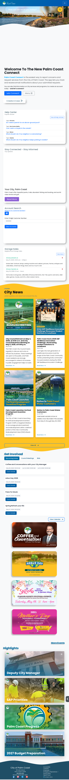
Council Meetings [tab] (27, 458)
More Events (58, 643)
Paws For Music (11, 492)
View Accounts (11, 227)
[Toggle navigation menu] (65, 3)
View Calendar (56, 520)
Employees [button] (46, 770)
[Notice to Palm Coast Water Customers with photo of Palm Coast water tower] (50, 403)
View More (60, 254)
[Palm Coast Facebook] (13, 777)
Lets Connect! (13, 93)
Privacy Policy (47, 774)
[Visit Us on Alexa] (47, 777)
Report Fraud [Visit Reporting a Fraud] (46, 775)
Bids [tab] (38, 458)
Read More (12, 199)
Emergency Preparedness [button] (50, 772)
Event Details (11, 472)
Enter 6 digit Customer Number (16, 218)
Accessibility (46, 767)
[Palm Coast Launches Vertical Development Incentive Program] (18, 403)
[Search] (59, 9)
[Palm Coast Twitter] (22, 777)
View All (34, 445)
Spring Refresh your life (14, 506)
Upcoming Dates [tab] (12, 458)
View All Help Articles (57, 117)
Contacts (46, 769)
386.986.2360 (20, 774)
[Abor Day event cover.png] (34, 565)
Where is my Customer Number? (15, 210)
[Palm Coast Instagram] (18, 777)
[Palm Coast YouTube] (27, 777)
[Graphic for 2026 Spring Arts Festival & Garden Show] (34, 594)
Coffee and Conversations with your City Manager (26, 464)
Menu (28, 93)
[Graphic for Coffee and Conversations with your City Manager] (34, 536)
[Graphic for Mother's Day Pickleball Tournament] (34, 623)
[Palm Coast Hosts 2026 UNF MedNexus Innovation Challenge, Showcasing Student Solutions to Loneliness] (50, 333)
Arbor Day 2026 (11, 478)
